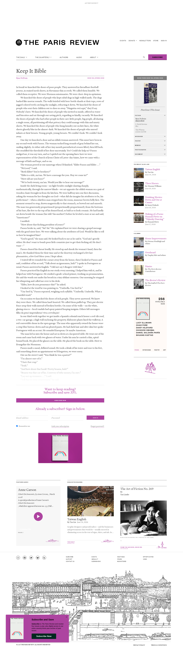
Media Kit (95, 559)
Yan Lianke (124, 494)
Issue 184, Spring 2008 (95, 78)
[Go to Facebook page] (24, 557)
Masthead (121, 557)
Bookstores (121, 561)
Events (123, 40)
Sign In (164, 40)
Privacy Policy (139, 645)
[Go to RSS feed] (44, 557)
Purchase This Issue (150, 109)
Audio (79, 57)
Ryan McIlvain (21, 78)
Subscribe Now (43, 636)
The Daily (21, 57)
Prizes (119, 559)
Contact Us (70, 561)
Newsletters (145, 40)
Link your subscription (60, 426)
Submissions (96, 561)
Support (69, 559)
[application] (38, 528)
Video (145, 559)
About (94, 57)
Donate (133, 40)
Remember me (24, 426)
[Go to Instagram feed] (18, 557)
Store (156, 40)
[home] (57, 43)
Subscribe (157, 57)
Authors (64, 57)
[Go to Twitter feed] (31, 557)
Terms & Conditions (159, 645)
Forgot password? (97, 426)
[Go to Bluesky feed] (38, 557)
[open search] (143, 57)
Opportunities (148, 557)
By (121, 491)
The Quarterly (43, 57)
